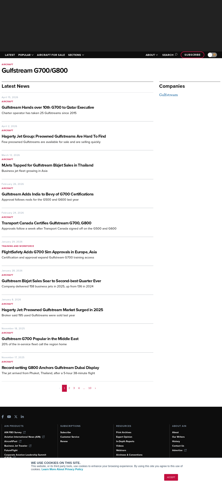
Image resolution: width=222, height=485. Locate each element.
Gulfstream (168, 95)
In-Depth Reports (125, 441)
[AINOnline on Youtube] (9, 417)
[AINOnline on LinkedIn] (22, 417)
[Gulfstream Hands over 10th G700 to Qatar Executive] (67, 108)
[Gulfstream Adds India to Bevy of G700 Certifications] (67, 194)
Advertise (179, 450)
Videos (120, 445)
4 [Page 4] (79, 388)
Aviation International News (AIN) (24, 436)
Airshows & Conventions (129, 454)
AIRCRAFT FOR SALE (51, 55)
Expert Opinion (124, 436)
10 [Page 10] (89, 388)
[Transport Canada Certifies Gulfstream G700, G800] (67, 223)
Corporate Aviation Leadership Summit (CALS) (25, 456)
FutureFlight (11, 450)
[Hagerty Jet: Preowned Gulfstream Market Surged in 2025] (67, 310)
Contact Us (178, 445)
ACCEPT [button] (171, 477)
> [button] (95, 388)
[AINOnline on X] (16, 417)
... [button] (84, 388)
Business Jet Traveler (17, 445)
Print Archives (123, 432)
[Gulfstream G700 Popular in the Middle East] (67, 339)
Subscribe (192, 55)
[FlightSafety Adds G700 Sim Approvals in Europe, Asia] (67, 252)
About (175, 432)
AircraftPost (12, 441)
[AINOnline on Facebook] (3, 417)
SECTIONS (76, 55)
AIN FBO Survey (15, 432)
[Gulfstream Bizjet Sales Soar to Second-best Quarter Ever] (67, 281)
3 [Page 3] (74, 388)
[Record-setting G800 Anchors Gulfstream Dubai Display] (67, 368)
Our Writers (178, 436)
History (176, 441)
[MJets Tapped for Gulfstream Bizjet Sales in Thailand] (67, 165)
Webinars (121, 450)
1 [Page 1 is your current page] (64, 388)
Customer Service (69, 436)
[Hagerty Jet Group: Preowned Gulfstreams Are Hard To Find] (67, 136)
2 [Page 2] (69, 388)
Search (169, 55)
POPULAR (26, 55)
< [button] (59, 388)
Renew (64, 441)
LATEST (10, 55)
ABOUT (152, 55)
